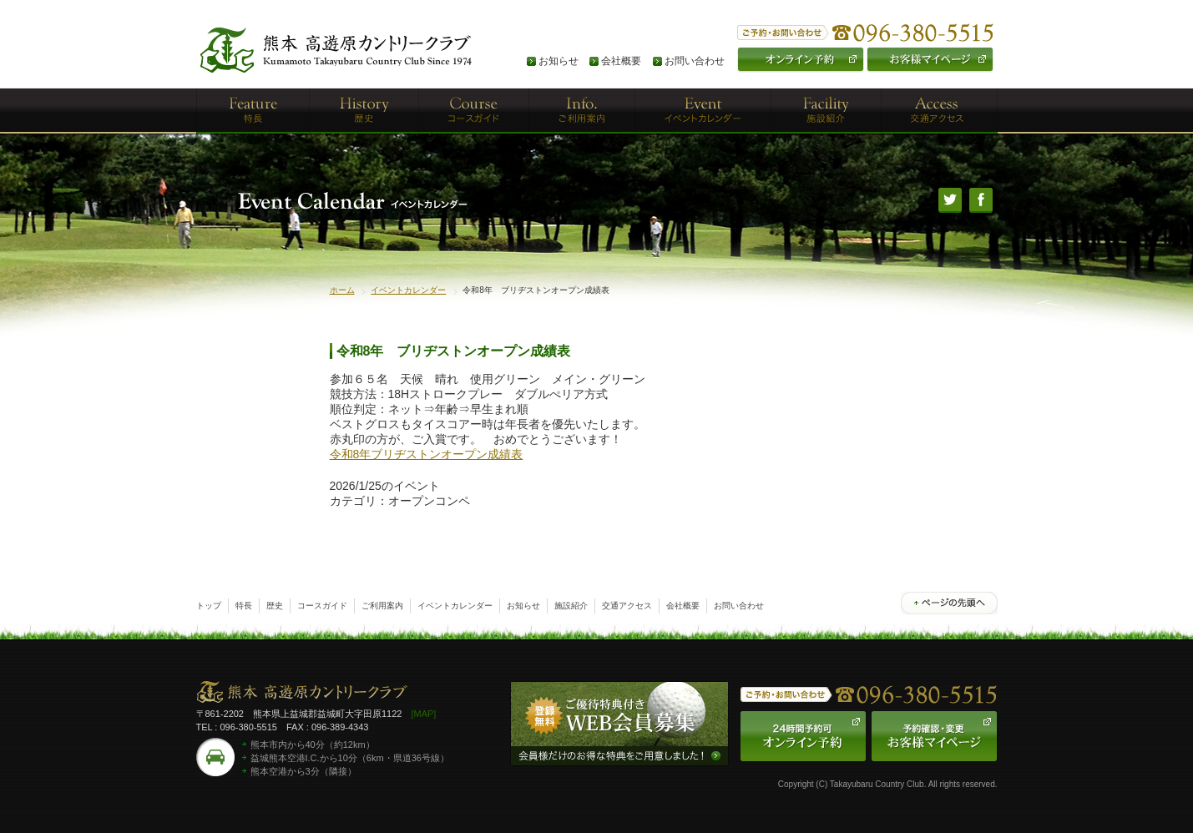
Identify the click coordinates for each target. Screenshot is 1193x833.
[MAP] (423, 714)
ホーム (342, 290)
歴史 (274, 605)
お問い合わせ (695, 61)
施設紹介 (571, 605)
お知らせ (558, 61)
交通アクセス (627, 605)
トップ (208, 605)
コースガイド (322, 605)
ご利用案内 (382, 605)
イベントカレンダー (408, 290)
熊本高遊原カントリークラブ (301, 694)
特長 (243, 605)
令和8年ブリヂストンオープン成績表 (426, 454)
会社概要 (621, 61)
